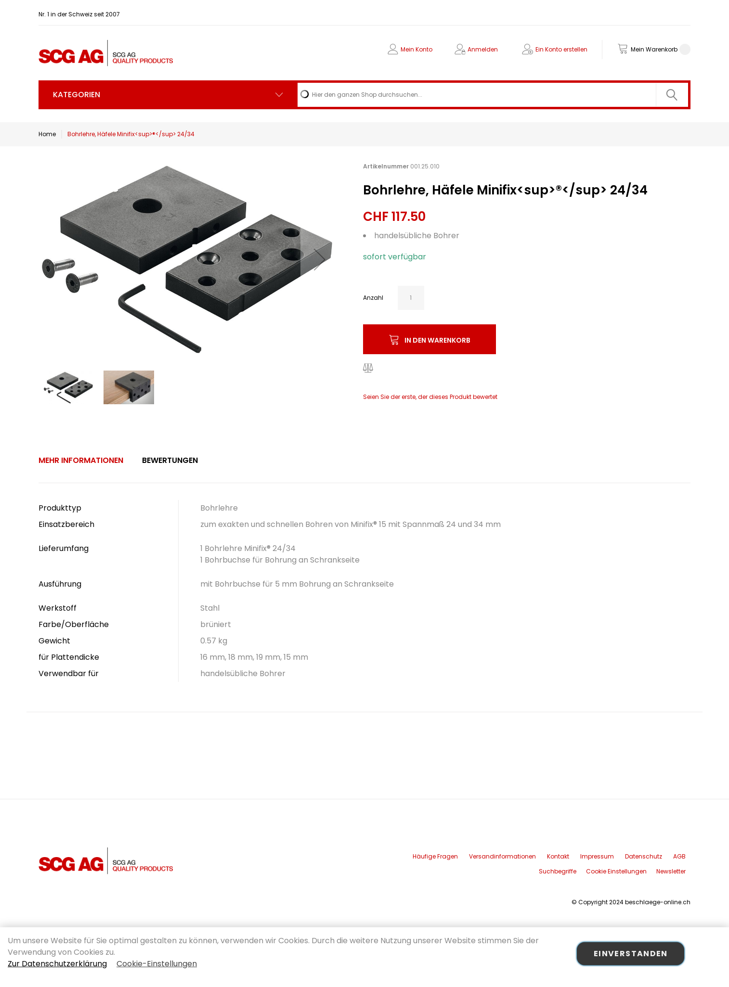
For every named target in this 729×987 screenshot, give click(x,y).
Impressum (597, 856)
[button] (319, 259)
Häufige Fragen (435, 856)
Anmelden (483, 49)
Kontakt (558, 856)
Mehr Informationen (81, 460)
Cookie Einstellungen (616, 871)
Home (47, 134)
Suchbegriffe (557, 871)
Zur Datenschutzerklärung (57, 963)
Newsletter (671, 871)
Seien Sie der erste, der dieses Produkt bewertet (430, 397)
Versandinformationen (502, 856)
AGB (679, 856)
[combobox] (493, 95)
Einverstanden (631, 953)
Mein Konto (416, 49)
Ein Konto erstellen (561, 49)
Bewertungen (170, 460)
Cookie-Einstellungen (157, 963)
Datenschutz (643, 856)
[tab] (81, 460)
